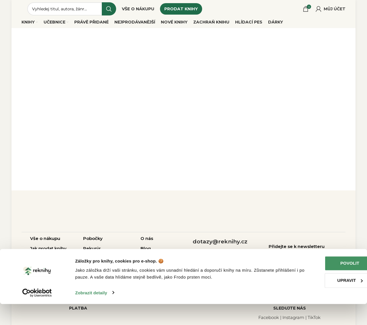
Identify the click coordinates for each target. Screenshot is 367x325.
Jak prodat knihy (48, 252)
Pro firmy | (95, 262)
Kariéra (148, 262)
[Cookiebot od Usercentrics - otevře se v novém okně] (37, 314)
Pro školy (117, 262)
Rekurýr (92, 252)
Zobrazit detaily (91, 313)
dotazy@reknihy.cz (220, 245)
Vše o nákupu (45, 242)
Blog (145, 252)
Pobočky (93, 242)
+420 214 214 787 (220, 255)
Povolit (319, 284)
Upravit (319, 301)
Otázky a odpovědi (51, 262)
